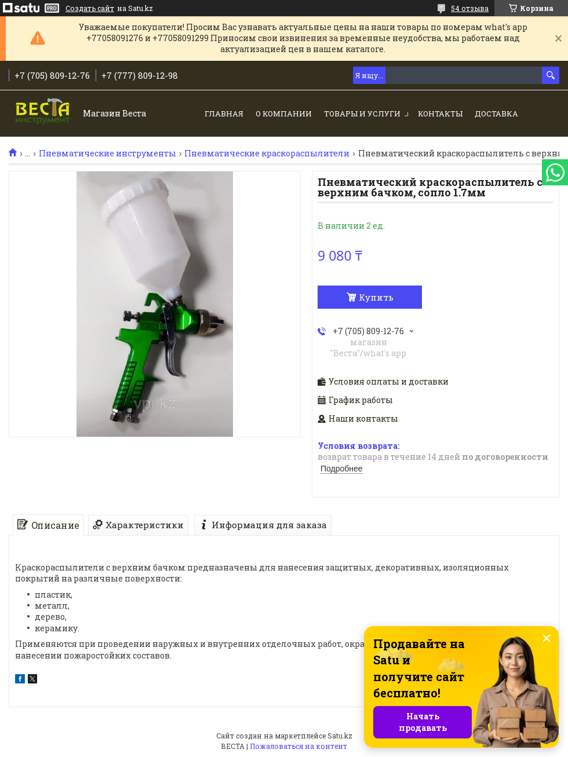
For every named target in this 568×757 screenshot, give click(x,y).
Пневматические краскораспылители (266, 153)
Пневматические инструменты (107, 153)
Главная (224, 113)
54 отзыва (470, 8)
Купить (376, 297)
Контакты (440, 113)
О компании (284, 113)
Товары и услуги (362, 113)
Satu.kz (339, 735)
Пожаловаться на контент (298, 746)
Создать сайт (89, 8)
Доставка (496, 113)
